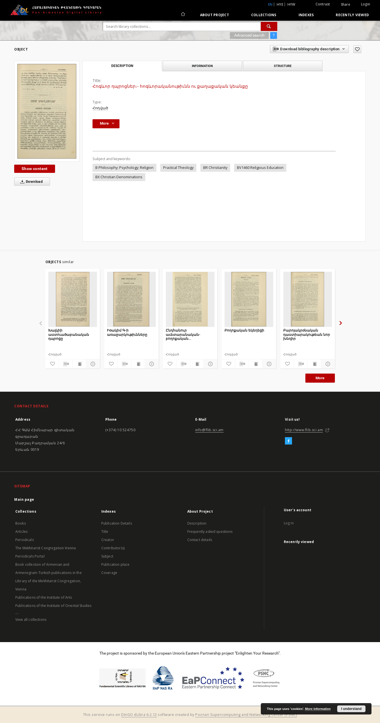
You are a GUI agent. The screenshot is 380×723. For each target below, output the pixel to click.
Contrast (323, 4)
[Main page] (182, 15)
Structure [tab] (282, 66)
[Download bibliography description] (65, 364)
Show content (35, 168)
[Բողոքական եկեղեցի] (249, 299)
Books (20, 523)
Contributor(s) (113, 548)
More (320, 378)
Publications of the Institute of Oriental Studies (53, 605)
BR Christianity (215, 167)
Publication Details (116, 523)
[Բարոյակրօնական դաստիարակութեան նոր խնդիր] (308, 299)
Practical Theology (178, 167)
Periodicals (24, 539)
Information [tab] (202, 66)
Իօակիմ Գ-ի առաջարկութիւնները (127, 332)
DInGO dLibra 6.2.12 (139, 714)
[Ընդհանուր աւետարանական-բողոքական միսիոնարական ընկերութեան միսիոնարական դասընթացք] (190, 299)
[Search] (269, 26)
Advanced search (249, 35)
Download (30, 182)
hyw (291, 4)
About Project (214, 14)
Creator (107, 539)
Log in (289, 523)
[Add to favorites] (357, 49)
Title (104, 531)
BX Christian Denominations (118, 177)
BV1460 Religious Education (260, 167)
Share (345, 4)
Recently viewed (352, 14)
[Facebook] (288, 441)
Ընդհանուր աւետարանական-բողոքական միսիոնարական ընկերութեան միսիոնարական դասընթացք (183, 334)
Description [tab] (122, 66)
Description (197, 523)
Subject (107, 556)
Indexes (306, 14)
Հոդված (100, 108)
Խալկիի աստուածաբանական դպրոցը (68, 334)
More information (318, 709)
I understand (351, 709)
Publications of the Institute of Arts (43, 597)
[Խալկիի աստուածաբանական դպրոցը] (73, 299)
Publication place (115, 564)
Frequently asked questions (210, 531)
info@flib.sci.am (209, 429)
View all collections (30, 619)
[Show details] (92, 364)
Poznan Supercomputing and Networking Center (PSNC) (246, 714)
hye (280, 4)
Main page (24, 499)
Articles (21, 531)
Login (365, 4)
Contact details (199, 539)
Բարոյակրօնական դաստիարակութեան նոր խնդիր (306, 334)
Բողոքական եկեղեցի (244, 330)
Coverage (109, 572)
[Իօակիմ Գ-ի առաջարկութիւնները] (131, 299)
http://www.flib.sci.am (304, 429)
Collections (263, 14)
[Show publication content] (79, 364)
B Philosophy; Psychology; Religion (124, 167)
